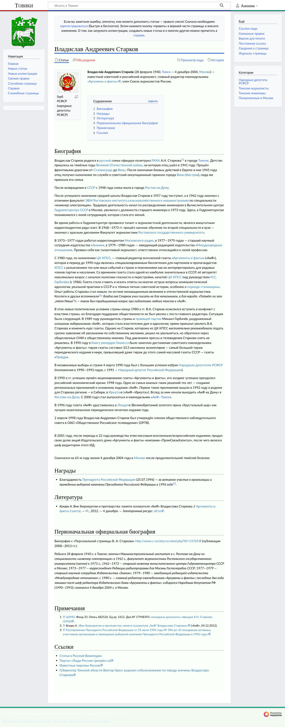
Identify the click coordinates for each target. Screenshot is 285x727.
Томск (166, 72)
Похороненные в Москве (256, 98)
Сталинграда (103, 170)
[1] (182, 159)
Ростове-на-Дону (66, 397)
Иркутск (115, 392)
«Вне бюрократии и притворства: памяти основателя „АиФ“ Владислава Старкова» (132, 625)
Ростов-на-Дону (157, 187)
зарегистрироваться (74, 26)
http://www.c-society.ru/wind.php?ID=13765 (167, 541)
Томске (203, 160)
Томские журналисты (254, 88)
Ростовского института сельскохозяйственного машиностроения (141, 200)
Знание (98, 245)
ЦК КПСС (104, 258)
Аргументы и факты (188, 258)
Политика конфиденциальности (26, 721)
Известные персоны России (80, 665)
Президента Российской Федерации (108, 479)
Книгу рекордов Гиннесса (110, 343)
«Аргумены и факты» (103, 81)
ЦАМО (70, 617)
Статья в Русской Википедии (81, 656)
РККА (156, 160)
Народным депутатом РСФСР (201, 365)
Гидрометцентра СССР (71, 210)
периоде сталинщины (203, 287)
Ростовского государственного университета (171, 232)
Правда (61, 357)
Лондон (123, 405)
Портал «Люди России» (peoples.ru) (85, 660)
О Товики (60, 721)
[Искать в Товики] (139, 5)
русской (105, 160)
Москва (204, 72)
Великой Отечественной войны (119, 165)
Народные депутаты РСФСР (253, 81)
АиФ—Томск (161, 397)
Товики (24, 5)
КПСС (58, 267)
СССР (91, 187)
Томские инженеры (252, 93)
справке (138, 35)
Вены (122, 170)
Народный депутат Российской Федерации (150, 370)
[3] (174, 483)
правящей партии (148, 319)
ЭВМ (89, 200)
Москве (139, 458)
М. (87, 511)
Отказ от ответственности (89, 721)
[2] (100, 295)
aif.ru (157, 511)
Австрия (192, 175)
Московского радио (139, 240)
